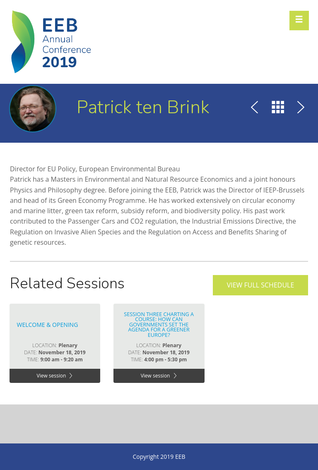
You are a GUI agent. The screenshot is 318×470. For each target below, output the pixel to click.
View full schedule (260, 285)
